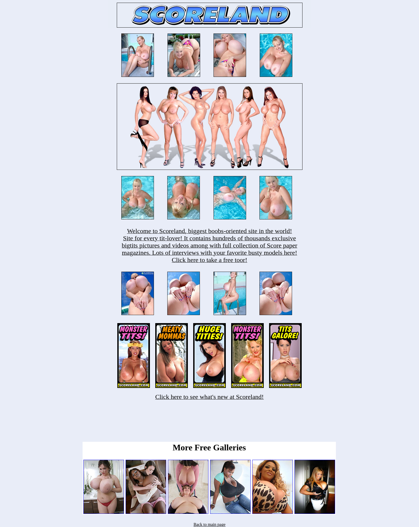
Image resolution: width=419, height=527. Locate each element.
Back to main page (209, 524)
